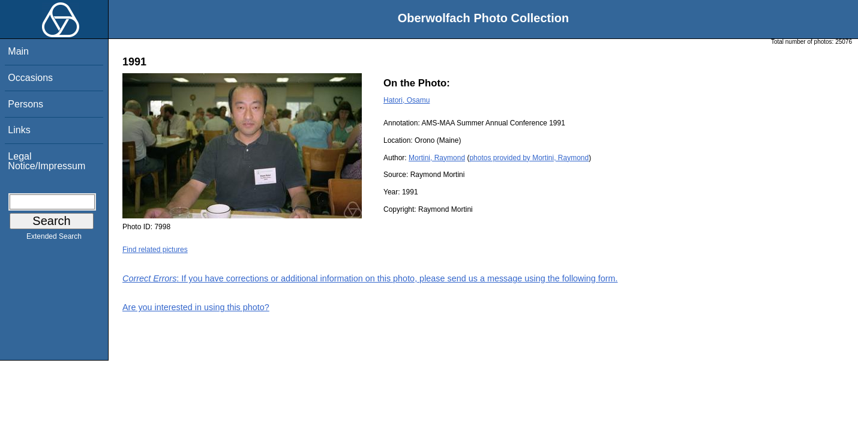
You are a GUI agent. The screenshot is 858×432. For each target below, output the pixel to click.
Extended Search (54, 238)
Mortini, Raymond (437, 158)
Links (19, 130)
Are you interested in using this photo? (195, 307)
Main (18, 51)
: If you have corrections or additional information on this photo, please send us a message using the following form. (370, 278)
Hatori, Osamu (406, 100)
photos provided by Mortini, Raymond (529, 158)
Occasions (30, 78)
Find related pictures (155, 249)
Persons (25, 104)
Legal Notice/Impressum (46, 161)
